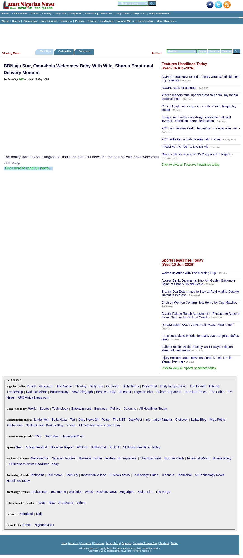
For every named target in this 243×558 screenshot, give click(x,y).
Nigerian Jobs (44, 525)
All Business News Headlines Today (33, 464)
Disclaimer (98, 543)
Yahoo (80, 503)
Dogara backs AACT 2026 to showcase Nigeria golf (197, 324)
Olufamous (15, 425)
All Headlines (19, 13)
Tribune (92, 21)
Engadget (126, 492)
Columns (129, 408)
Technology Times (145, 475)
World (5, 21)
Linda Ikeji (41, 419)
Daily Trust (139, 13)
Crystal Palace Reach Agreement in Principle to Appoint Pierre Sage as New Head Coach (200, 315)
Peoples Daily (106, 392)
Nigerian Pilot (143, 392)
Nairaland (26, 514)
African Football (36, 447)
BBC (52, 503)
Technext (168, 475)
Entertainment (49, 21)
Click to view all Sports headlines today (189, 368)
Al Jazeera (65, 503)
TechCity (72, 475)
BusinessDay (145, 21)
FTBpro (82, 447)
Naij (39, 514)
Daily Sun (60, 13)
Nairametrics (40, 458)
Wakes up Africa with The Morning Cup (189, 273)
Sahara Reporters (168, 392)
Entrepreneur (127, 458)
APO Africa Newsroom (33, 397)
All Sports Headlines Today (141, 447)
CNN (42, 503)
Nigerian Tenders (64, 458)
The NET (119, 419)
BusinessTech (174, 458)
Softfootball (98, 447)
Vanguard (75, 13)
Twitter (174, 543)
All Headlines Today (153, 408)
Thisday (46, 13)
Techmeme (58, 492)
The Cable (217, 392)
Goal (19, 447)
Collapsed (85, 51)
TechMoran (54, 475)
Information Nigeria (158, 419)
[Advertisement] (119, 35)
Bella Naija (59, 419)
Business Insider (90, 458)
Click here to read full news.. (28, 168)
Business (66, 21)
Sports (16, 21)
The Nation (105, 13)
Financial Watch (198, 458)
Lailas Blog (198, 419)
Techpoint (37, 475)
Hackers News (106, 492)
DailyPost (135, 419)
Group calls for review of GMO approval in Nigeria (196, 154)
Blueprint (125, 392)
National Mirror (125, 21)
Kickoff (114, 447)
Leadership (106, 21)
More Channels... (167, 21)
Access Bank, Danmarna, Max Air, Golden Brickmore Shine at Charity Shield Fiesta (199, 282)
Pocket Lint (144, 492)
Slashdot (75, 492)
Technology (30, 21)
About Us (74, 543)
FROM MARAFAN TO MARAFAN (185, 147)
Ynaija (70, 425)
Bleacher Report (62, 447)
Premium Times (195, 392)
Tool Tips (45, 51)
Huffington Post (72, 436)
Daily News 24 (88, 419)
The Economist (150, 458)
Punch (35, 13)
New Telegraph (82, 392)
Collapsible (65, 51)
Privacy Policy (113, 543)
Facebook (164, 543)
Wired (89, 492)
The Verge (162, 492)
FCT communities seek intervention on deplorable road (200, 128)
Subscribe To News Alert (145, 543)
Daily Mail (51, 436)
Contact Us (85, 543)
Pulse (106, 419)
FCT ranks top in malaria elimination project (192, 139)
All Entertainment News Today (100, 425)
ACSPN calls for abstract (179, 88)
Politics (79, 21)
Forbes (110, 458)
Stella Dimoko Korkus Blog (44, 425)
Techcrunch (39, 492)
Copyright (126, 543)
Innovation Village (93, 475)
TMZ (38, 436)
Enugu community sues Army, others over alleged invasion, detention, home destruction (196, 119)
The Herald (197, 386)
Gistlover (181, 419)
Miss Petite (217, 419)
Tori (21, 79)
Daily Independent (159, 13)
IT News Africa (119, 475)
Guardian (90, 13)
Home (5, 13)
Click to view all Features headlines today (191, 164)
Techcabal (184, 475)
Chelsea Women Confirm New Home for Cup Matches (199, 302)
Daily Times (122, 13)
